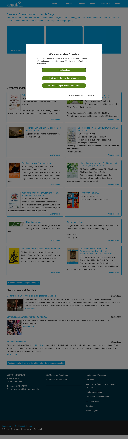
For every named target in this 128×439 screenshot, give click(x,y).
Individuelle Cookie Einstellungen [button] (64, 78)
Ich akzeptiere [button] (64, 70)
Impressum (90, 95)
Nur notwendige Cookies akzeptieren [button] (64, 86)
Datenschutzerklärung (76, 95)
